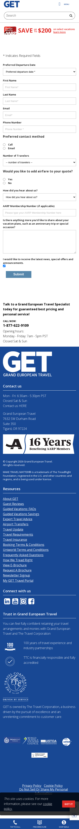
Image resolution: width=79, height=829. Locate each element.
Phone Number (12, 122)
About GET (10, 499)
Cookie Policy (53, 785)
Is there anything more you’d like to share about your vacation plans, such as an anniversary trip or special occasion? (36, 223)
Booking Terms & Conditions (23, 545)
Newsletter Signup (16, 575)
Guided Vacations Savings (21, 514)
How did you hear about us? (20, 190)
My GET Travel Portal (18, 580)
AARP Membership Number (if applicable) (28, 206)
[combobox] (35, 16)
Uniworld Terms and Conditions (26, 550)
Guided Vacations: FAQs (19, 509)
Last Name (9, 94)
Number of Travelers (16, 155)
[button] (74, 815)
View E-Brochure (15, 565)
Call (10, 144)
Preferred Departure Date (19, 65)
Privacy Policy (31, 785)
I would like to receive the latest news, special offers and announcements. (38, 260)
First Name (9, 80)
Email (6, 108)
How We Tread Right (18, 560)
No (10, 183)
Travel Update (13, 529)
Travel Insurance (15, 539)
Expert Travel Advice (17, 519)
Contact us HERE (15, 406)
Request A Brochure (17, 570)
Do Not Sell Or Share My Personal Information (43, 791)
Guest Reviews (13, 504)
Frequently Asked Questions (23, 555)
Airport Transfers (15, 524)
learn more (59, 32)
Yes (10, 179)
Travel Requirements (18, 534)
